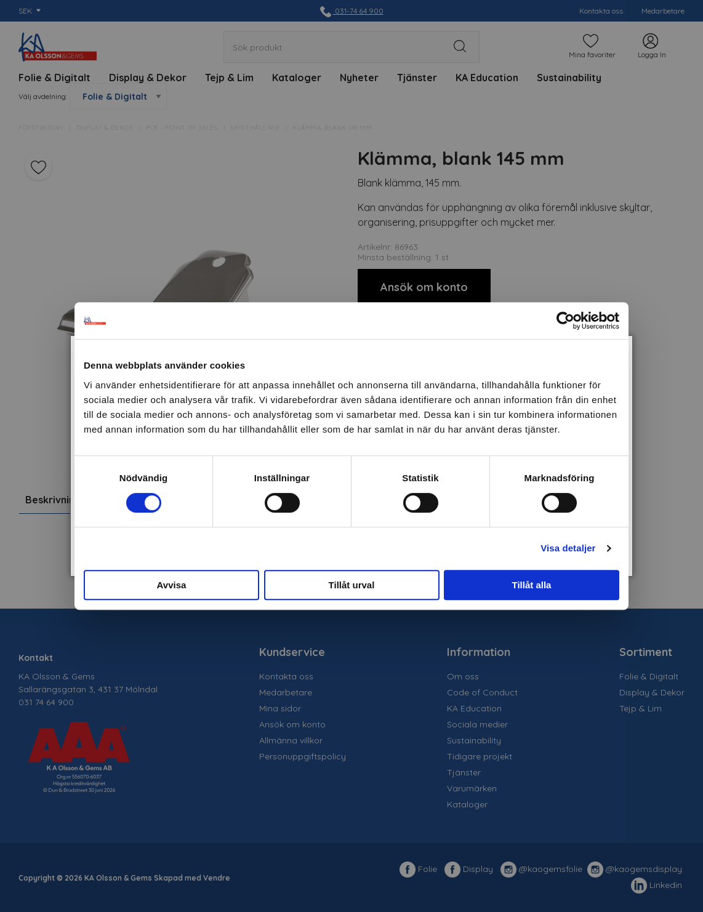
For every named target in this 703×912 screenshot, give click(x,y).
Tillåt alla (532, 585)
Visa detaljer (567, 548)
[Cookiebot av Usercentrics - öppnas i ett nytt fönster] (565, 320)
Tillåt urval (352, 585)
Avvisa (172, 585)
